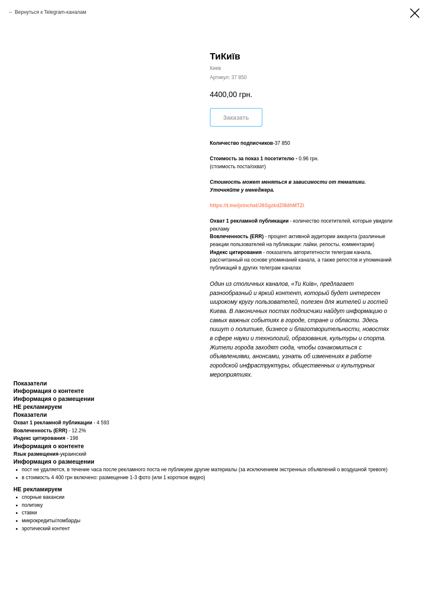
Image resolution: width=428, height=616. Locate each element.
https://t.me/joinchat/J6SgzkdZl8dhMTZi (257, 205)
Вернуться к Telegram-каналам (50, 12)
